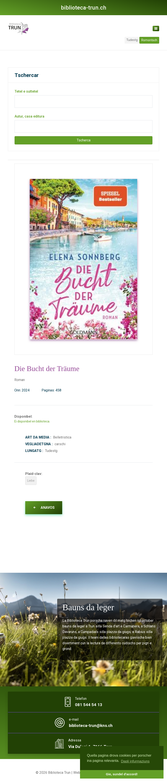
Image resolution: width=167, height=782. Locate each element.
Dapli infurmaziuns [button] (135, 761)
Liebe (31, 480)
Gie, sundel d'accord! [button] (122, 774)
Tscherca (83, 140)
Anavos (44, 508)
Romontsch (149, 40)
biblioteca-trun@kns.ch (90, 725)
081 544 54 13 (88, 704)
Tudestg (132, 40)
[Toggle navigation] (156, 28)
